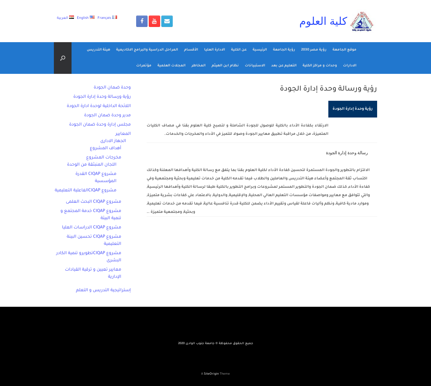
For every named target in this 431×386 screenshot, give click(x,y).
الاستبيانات (255, 66)
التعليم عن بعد (284, 66)
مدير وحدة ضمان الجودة (107, 115)
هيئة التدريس (98, 50)
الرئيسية (260, 50)
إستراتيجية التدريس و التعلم (103, 290)
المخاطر (199, 66)
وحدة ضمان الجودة (112, 88)
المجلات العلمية (171, 66)
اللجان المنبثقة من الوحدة (91, 165)
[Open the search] (63, 58)
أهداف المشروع (105, 148)
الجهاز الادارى (113, 141)
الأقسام (191, 50)
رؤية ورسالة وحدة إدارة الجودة (102, 97)
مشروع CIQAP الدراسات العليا (91, 227)
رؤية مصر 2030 (314, 50)
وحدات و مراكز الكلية (320, 66)
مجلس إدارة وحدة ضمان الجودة (100, 125)
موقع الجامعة (344, 50)
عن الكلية (239, 50)
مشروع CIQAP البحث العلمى (93, 202)
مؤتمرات (143, 66)
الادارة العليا (214, 50)
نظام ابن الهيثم (225, 66)
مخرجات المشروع (103, 157)
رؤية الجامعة (284, 50)
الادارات (349, 66)
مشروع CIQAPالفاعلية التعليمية (85, 190)
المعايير (123, 134)
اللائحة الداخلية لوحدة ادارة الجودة (99, 106)
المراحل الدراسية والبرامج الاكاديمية (147, 50)
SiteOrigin (211, 374)
